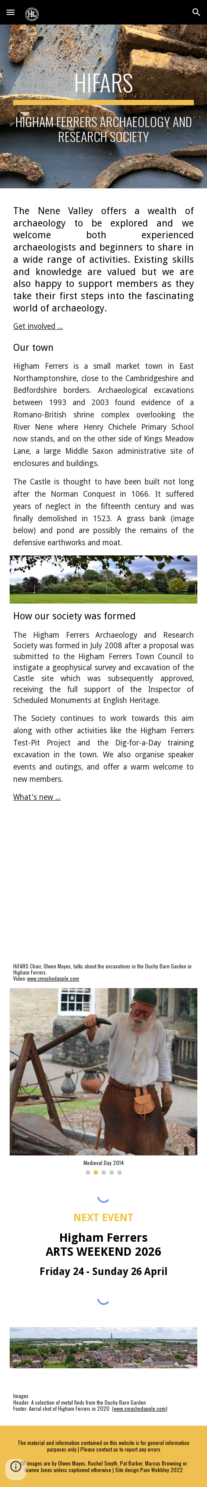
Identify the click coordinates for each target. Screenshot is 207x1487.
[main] (103, 106)
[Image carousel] (103, 1081)
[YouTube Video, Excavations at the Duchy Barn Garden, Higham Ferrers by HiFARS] (103, 893)
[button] (10, 12)
